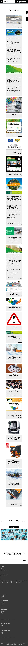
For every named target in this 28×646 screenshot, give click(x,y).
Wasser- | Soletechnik (5, 630)
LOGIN (5, 1)
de (7, 1)
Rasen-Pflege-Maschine (5, 623)
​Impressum (20, 644)
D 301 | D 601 (3, 602)
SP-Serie (2, 596)
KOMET (2, 625)
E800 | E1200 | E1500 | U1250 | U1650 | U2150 (8, 619)
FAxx (2, 613)
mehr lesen (20, 27)
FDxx (2, 605)
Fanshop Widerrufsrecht (9, 644)
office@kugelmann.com (4, 575)
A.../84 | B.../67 (3, 595)
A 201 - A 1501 (3, 611)
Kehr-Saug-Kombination (5, 616)
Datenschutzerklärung (23, 643)
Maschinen (3, 589)
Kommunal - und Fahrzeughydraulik (8, 637)
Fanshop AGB (16, 644)
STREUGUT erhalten (14, 527)
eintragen (25, 560)
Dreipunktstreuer (4, 600)
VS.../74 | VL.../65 (4, 594)
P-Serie (2, 597)
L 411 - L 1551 (3, 604)
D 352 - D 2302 (3, 603)
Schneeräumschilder (5, 592)
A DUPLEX (2, 612)
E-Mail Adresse (3, 559)
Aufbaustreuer (4, 609)
